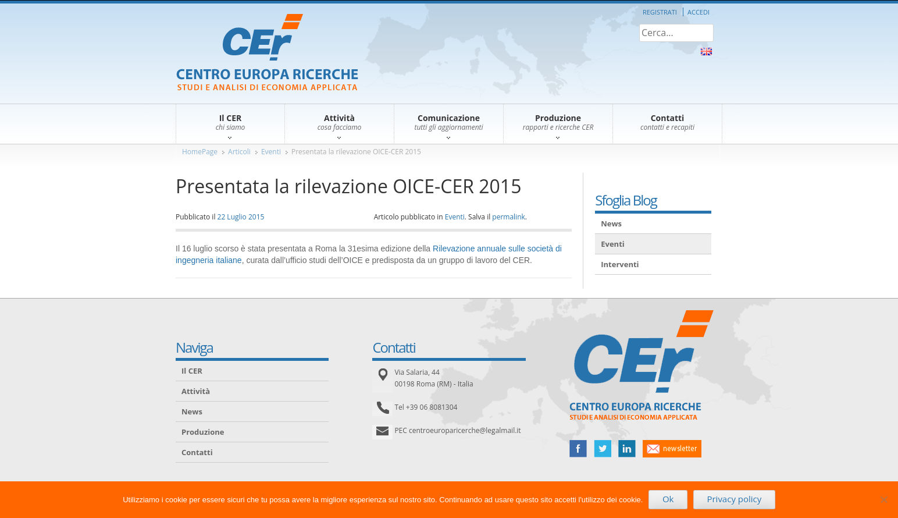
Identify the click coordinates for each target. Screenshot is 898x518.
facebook (578, 448)
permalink (508, 217)
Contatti (197, 452)
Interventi (620, 264)
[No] (883, 499)
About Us (706, 51)
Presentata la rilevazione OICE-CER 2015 (356, 152)
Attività (195, 391)
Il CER (191, 371)
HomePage (200, 152)
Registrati (660, 12)
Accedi (698, 12)
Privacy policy (734, 499)
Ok (668, 499)
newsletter (672, 448)
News (611, 223)
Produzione (202, 432)
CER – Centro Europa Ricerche (267, 53)
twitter (602, 448)
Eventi (271, 152)
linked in (627, 448)
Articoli (239, 152)
